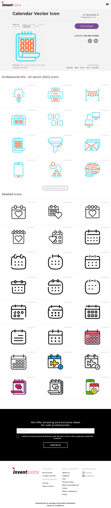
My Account (47, 473)
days (88, 68)
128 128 (17, 26)
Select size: (16, 24)
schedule (95, 68)
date (76, 68)
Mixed (93, 17)
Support (65, 476)
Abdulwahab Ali (92, 15)
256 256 (26, 26)
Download (31, 85)
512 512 (36, 26)
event (82, 68)
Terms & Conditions (55, 506)
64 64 (41, 24)
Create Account (49, 476)
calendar (69, 68)
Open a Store (48, 486)
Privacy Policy (68, 482)
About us (66, 473)
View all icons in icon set (55, 188)
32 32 (32, 24)
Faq (63, 479)
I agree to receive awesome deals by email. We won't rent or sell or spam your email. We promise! (57, 437)
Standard (23, 67)
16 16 (24, 24)
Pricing (45, 483)
